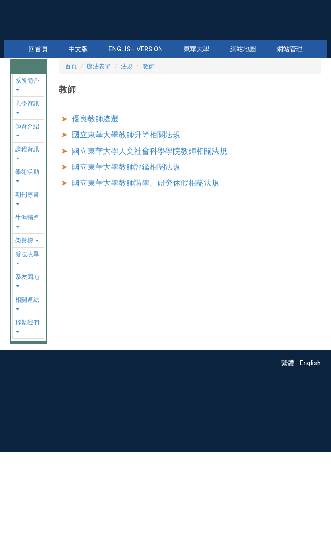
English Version (136, 49)
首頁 (71, 146)
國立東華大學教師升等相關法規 (126, 215)
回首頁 (38, 49)
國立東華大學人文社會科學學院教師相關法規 (149, 231)
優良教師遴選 (95, 199)
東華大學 (196, 49)
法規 (127, 146)
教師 (149, 146)
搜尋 (319, 34)
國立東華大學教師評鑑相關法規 (126, 247)
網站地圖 (243, 49)
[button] (18, 97)
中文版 (78, 49)
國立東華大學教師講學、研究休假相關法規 (145, 263)
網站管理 (290, 49)
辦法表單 (99, 146)
